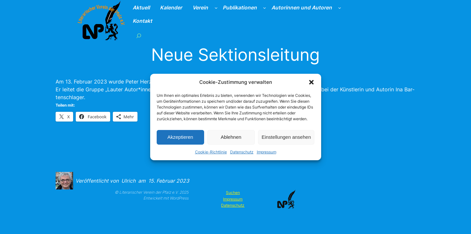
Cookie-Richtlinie (211, 151)
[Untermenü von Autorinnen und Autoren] (339, 7)
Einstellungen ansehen (286, 137)
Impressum (266, 151)
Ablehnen (231, 137)
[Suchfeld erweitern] (138, 36)
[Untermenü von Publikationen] (264, 7)
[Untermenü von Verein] (216, 7)
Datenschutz (242, 151)
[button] (311, 82)
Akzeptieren (180, 137)
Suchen (233, 192)
